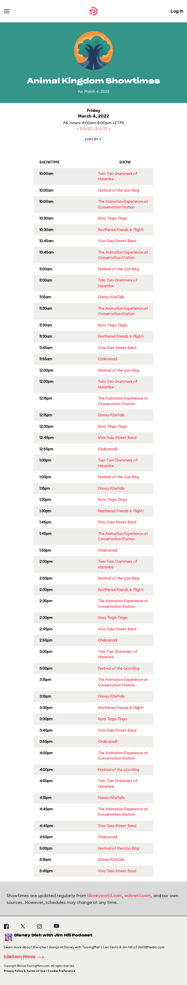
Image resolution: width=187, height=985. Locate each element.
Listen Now (25, 957)
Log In (176, 11)
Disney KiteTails (111, 297)
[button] (93, 140)
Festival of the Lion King (118, 190)
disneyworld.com (104, 895)
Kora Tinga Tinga (112, 218)
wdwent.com (137, 895)
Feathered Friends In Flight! (120, 229)
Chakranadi (107, 359)
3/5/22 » (103, 128)
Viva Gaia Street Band (117, 241)
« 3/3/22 (84, 128)
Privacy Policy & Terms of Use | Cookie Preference (39, 971)
